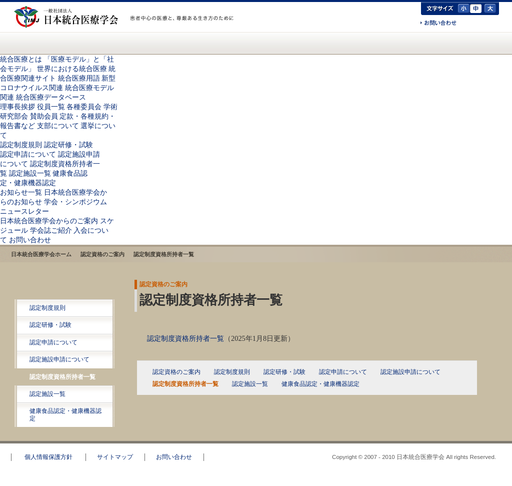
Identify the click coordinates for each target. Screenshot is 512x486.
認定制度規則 (21, 145)
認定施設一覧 (30, 173)
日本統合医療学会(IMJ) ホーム (27, 43)
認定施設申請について (60, 359)
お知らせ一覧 (21, 192)
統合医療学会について (131, 43)
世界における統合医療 (72, 69)
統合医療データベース (51, 97)
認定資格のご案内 (191, 43)
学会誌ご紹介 (51, 230)
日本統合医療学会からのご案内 (326, 43)
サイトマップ (115, 457)
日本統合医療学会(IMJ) (68, 17)
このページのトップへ (474, 436)
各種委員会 (84, 107)
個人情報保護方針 (48, 457)
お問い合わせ (438, 23)
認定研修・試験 (68, 145)
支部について (58, 126)
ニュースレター (24, 211)
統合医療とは (73, 43)
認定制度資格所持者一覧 (63, 376)
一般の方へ (183, 29)
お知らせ (249, 43)
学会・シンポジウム (75, 202)
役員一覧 (51, 107)
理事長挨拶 (17, 107)
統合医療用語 (79, 78)
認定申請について (28, 154)
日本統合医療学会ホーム (41, 254)
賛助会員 (44, 116)
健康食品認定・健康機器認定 (66, 414)
